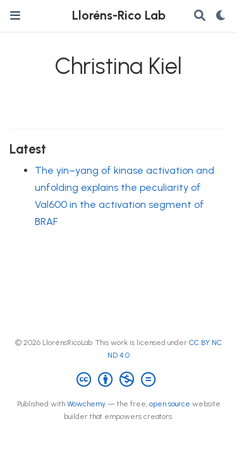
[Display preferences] (221, 16)
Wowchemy (86, 403)
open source (169, 403)
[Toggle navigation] (15, 15)
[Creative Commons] (118, 380)
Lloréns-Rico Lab (119, 15)
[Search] (199, 16)
